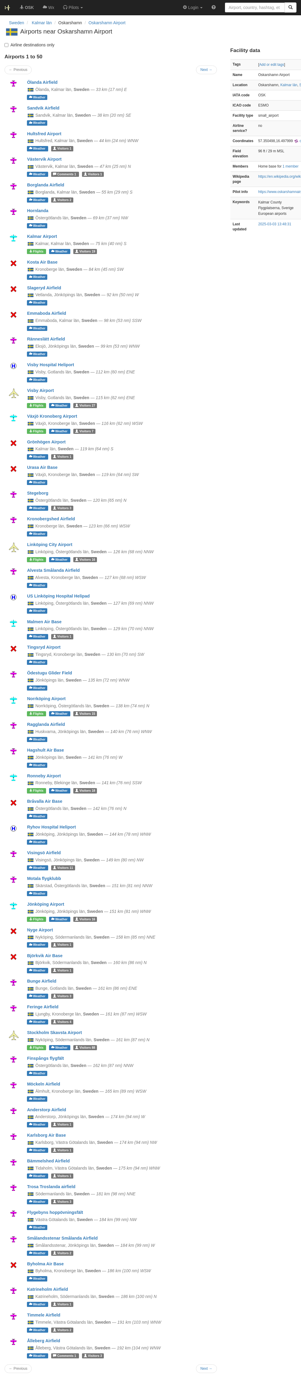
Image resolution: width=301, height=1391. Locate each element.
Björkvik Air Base (45, 955)
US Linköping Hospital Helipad (58, 596)
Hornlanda (37, 210)
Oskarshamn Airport (107, 22)
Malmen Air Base (44, 621)
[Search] (291, 7)
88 (85, 1047)
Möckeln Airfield (43, 1084)
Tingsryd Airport (43, 647)
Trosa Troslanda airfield (51, 1186)
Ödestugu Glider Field (49, 673)
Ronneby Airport (44, 775)
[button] (73, 7)
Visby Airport (40, 390)
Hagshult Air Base (45, 750)
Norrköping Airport (46, 698)
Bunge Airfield (41, 981)
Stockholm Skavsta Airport (54, 1032)
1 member (290, 166)
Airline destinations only (29, 44)
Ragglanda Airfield (46, 724)
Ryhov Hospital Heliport (51, 827)
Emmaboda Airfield (46, 313)
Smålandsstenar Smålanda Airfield (62, 1238)
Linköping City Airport (49, 544)
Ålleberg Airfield (43, 1340)
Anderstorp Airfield (46, 1109)
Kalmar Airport (42, 236)
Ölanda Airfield (42, 82)
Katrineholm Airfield (47, 1289)
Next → (206, 1368)
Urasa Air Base (42, 467)
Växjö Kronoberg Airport (52, 416)
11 (63, 867)
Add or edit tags (271, 65)
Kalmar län (288, 85)
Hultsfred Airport (44, 133)
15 (85, 713)
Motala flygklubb (44, 878)
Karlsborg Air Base (46, 1135)
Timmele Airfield (43, 1315)
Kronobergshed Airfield (51, 518)
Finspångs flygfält (45, 1058)
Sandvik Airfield (43, 108)
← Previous (18, 1368)
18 (85, 790)
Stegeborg (37, 493)
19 (85, 251)
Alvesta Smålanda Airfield (53, 570)
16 (85, 559)
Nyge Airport (40, 930)
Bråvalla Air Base (44, 801)
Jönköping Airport (45, 904)
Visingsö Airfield (44, 852)
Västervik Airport (44, 159)
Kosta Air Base (42, 262)
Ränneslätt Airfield (46, 339)
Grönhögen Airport (46, 442)
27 (85, 405)
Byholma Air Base (45, 1263)
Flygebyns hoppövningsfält (55, 1212)
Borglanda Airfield (45, 185)
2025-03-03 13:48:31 (274, 224)
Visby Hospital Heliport (50, 364)
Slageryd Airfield (44, 287)
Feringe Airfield (42, 1006)
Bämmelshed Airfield (48, 1161)
